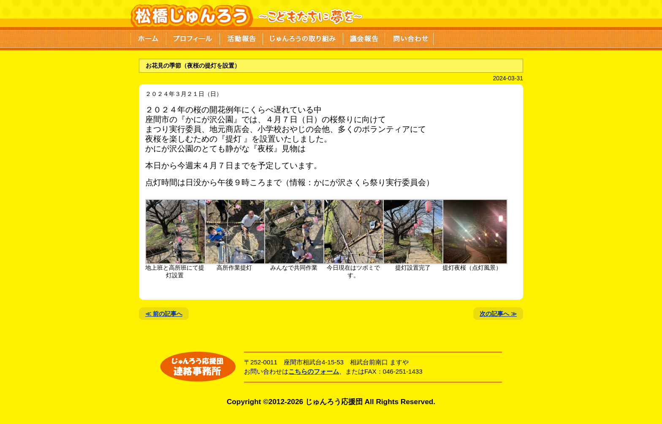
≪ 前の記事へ (163, 313)
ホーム (148, 38)
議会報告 (364, 38)
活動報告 (241, 38)
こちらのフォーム (313, 371)
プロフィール (193, 38)
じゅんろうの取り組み (303, 38)
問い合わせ (409, 38)
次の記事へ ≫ (498, 313)
